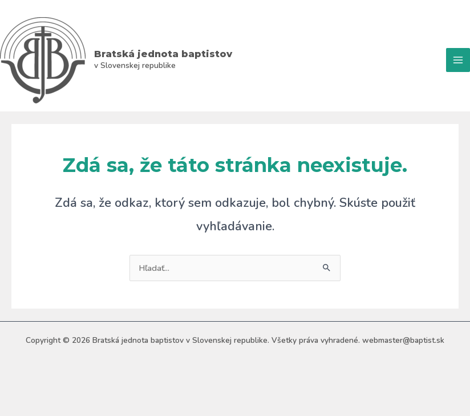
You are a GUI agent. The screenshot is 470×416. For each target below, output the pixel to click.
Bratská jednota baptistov (163, 53)
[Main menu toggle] (458, 60)
